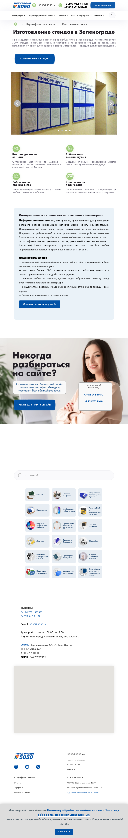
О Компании (75, 777)
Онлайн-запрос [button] (73, 764)
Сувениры (62, 15)
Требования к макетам (76, 759)
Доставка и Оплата (22, 792)
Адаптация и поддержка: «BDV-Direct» (82, 792)
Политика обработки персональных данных (84, 787)
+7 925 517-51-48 (93, 401)
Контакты (71, 769)
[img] (112, 15)
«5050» (25, 645)
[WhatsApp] (16, 767)
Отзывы (17, 782)
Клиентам (98, 15)
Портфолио (18, 787)
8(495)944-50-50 (24, 777)
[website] (22, 767)
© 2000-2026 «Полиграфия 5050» (81, 782)
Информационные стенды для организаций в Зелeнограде (61, 215)
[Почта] (27, 767)
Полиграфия (17, 15)
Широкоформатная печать (41, 15)
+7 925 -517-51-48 (76, 7)
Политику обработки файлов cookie (74, 810)
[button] (34, 60)
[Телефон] (38, 767)
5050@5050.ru (37, 624)
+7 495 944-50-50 (93, 394)
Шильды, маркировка (80, 15)
